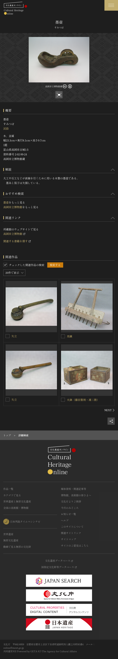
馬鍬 (69, 336)
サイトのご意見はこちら (75, 545)
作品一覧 (8, 489)
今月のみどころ (70, 508)
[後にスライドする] (109, 410)
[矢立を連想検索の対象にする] (7, 336)
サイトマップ (68, 539)
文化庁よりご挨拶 (71, 501)
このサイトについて (72, 526)
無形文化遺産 (10, 540)
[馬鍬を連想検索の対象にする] (63, 336)
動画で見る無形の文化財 (17, 547)
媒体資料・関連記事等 (73, 489)
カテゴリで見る (12, 495)
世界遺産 (8, 534)
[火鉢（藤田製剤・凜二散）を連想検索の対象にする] (63, 400)
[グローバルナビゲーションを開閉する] (111, 5)
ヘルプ (65, 520)
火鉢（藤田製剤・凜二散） (83, 400)
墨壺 (6, 202)
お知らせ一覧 (68, 514)
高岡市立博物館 (12, 207)
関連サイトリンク (71, 533)
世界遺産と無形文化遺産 (17, 501)
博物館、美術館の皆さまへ (76, 495)
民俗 (6, 128)
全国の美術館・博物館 (15, 508)
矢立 (14, 336)
